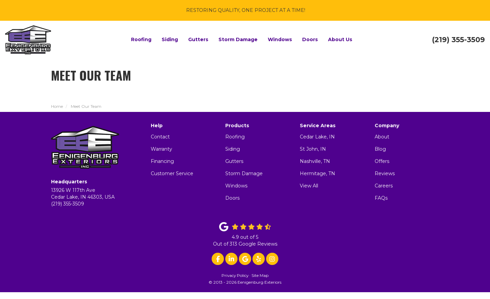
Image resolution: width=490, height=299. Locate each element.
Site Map (259, 275)
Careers (384, 186)
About (382, 137)
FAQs (381, 198)
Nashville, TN (315, 161)
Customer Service (172, 173)
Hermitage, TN (317, 173)
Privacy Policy (235, 275)
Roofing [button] (141, 39)
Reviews (385, 173)
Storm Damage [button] (238, 39)
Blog (380, 149)
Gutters (234, 161)
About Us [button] (340, 39)
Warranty (161, 149)
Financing (162, 161)
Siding (232, 149)
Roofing (235, 137)
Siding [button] (170, 39)
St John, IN (313, 149)
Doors (232, 198)
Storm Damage (244, 173)
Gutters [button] (198, 39)
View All (309, 186)
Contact (160, 137)
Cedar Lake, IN (317, 137)
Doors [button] (310, 39)
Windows (236, 186)
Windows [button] (280, 39)
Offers (382, 161)
